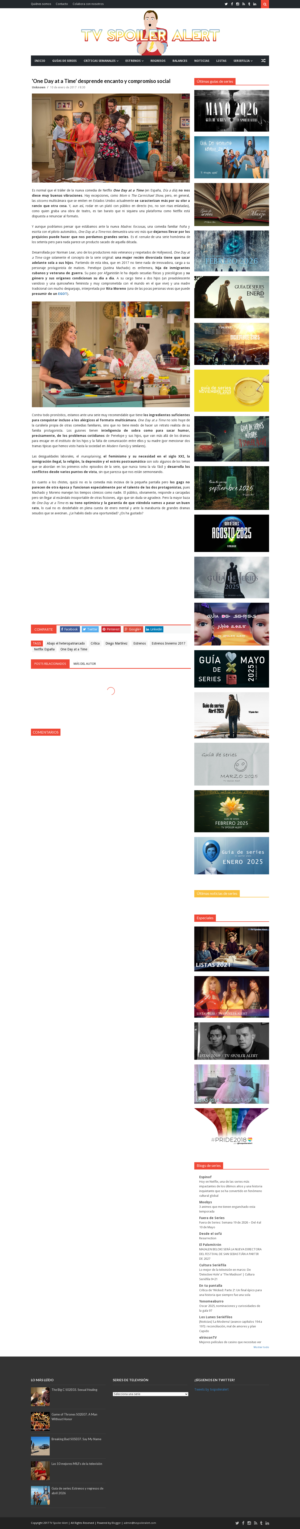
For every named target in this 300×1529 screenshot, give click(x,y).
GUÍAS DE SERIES (64, 61)
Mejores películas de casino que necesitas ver (230, 1342)
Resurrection (207, 1238)
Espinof (205, 1177)
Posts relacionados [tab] (50, 663)
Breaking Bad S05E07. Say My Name (76, 1439)
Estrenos (139, 643)
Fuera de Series (212, 1218)
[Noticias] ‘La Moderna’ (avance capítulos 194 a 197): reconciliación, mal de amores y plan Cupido (230, 1326)
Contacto (62, 4)
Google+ (133, 629)
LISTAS (221, 61)
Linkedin (154, 629)
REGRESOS (157, 61)
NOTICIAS (201, 61)
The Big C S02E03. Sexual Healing (74, 1390)
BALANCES (179, 61)
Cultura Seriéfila (212, 1265)
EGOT (62, 294)
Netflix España (44, 649)
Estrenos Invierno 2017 (168, 643)
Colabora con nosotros (88, 4)
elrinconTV (208, 1337)
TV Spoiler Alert (59, 1523)
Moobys (205, 1202)
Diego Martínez (116, 643)
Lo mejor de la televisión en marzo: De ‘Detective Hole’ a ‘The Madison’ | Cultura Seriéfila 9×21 (227, 1274)
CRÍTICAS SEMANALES (100, 61)
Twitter (90, 629)
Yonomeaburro (211, 1301)
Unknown (39, 87)
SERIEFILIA (241, 61)
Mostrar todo (261, 1347)
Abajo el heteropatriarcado (66, 643)
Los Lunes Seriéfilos (215, 1317)
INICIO (39, 61)
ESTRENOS (133, 61)
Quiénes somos (41, 4)
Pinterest (111, 629)
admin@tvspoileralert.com (140, 1523)
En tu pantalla (210, 1285)
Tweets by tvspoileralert (211, 1389)
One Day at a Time (73, 649)
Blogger (116, 1523)
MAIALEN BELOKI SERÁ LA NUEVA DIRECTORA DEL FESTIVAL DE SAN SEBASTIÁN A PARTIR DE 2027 (230, 1253)
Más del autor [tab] (85, 663)
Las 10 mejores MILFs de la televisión (77, 1464)
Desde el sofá (210, 1234)
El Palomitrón (210, 1245)
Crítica (95, 643)
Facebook (69, 629)
